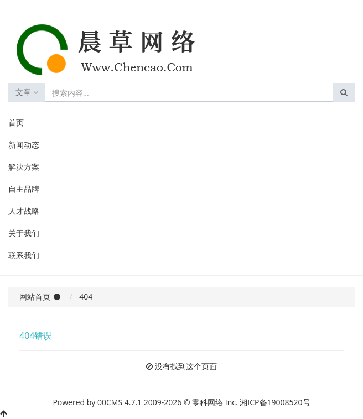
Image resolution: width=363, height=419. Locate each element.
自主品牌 (23, 189)
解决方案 (23, 166)
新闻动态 (23, 144)
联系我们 (23, 255)
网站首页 (34, 296)
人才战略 (23, 211)
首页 (16, 122)
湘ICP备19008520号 (275, 402)
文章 (26, 92)
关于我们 (23, 233)
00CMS (109, 402)
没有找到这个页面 (186, 366)
